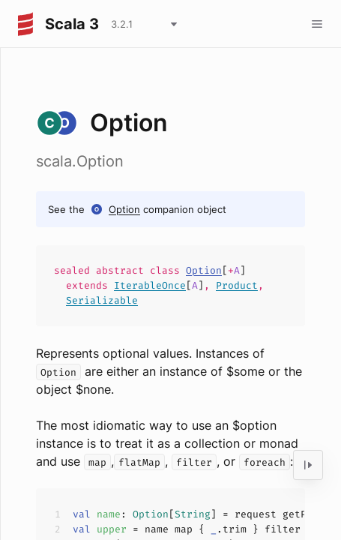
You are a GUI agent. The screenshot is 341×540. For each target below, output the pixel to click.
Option (124, 209)
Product (237, 285)
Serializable (102, 300)
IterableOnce (150, 285)
